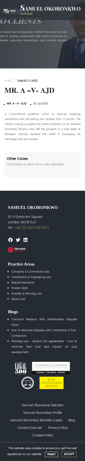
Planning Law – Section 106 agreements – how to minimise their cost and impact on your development (44, 346)
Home (8, 81)
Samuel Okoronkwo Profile (42, 412)
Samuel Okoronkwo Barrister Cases (36, 420)
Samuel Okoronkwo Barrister (42, 405)
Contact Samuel (29, 427)
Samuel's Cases (27, 81)
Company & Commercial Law (30, 272)
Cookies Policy (42, 435)
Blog (71, 420)
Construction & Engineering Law (31, 277)
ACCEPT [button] (69, 454)
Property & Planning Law (26, 294)
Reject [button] (51, 454)
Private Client (19, 288)
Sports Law (18, 299)
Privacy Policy (58, 427)
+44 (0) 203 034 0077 (31, 227)
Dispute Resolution (22, 283)
